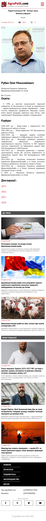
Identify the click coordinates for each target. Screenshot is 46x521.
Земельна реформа (23, 13)
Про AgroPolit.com (8, 490)
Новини (7, 464)
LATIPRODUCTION (30, 490)
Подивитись (9, 474)
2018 (3, 202)
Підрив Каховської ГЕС (17, 11)
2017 (3, 197)
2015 (3, 186)
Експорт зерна (32, 11)
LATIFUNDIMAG (29, 493)
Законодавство (11, 479)
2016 (3, 191)
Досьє (6, 484)
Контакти (4, 493)
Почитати (8, 469)
